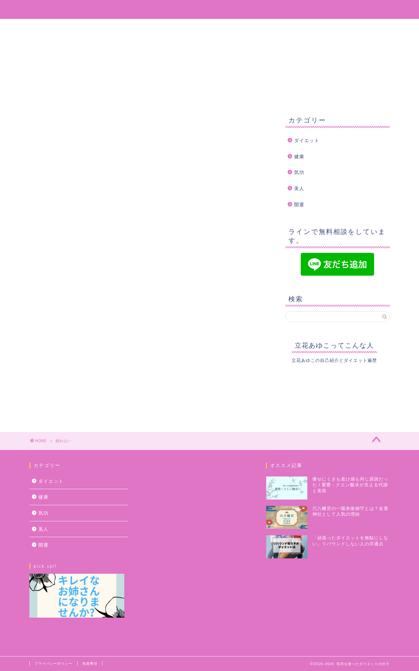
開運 (299, 204)
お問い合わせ (270, 26)
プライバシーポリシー (53, 663)
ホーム (140, 26)
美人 (299, 188)
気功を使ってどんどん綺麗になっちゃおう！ (209, 9)
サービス (226, 26)
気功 (299, 172)
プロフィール (182, 26)
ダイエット (306, 140)
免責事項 (89, 663)
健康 (299, 156)
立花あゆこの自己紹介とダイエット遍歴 (334, 360)
